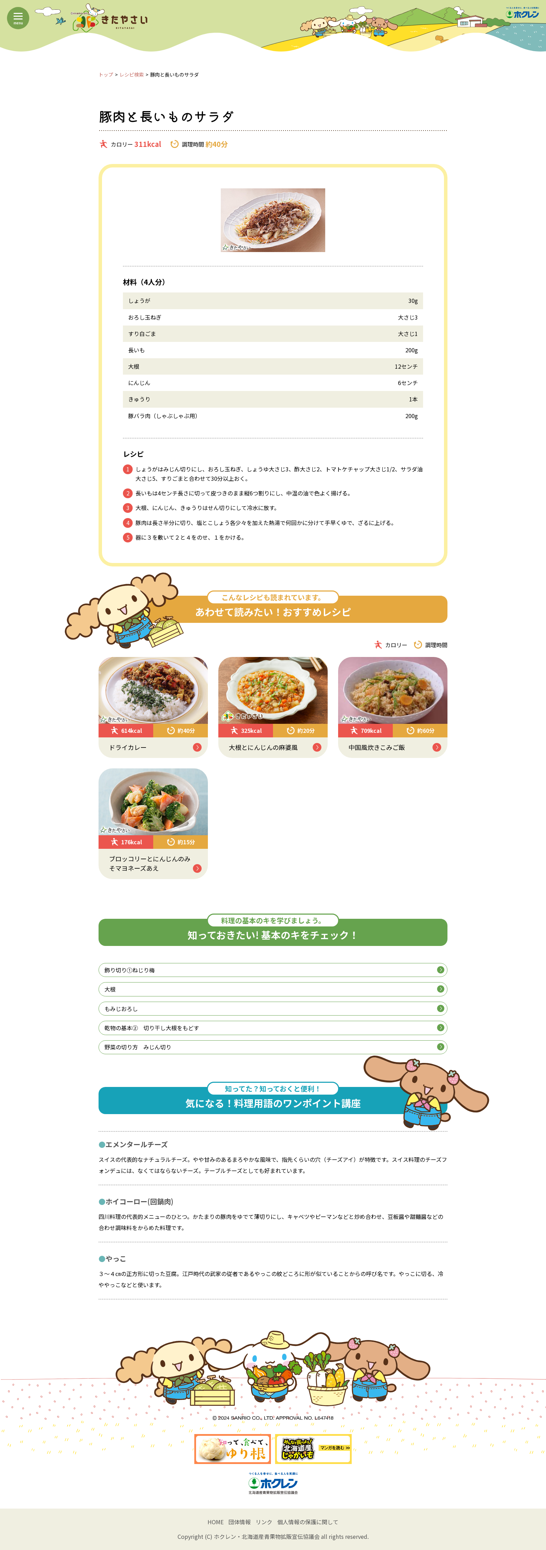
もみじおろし (274, 1008)
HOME (216, 1522)
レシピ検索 (131, 74)
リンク (264, 1522)
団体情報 (239, 1522)
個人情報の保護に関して (307, 1522)
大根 (274, 989)
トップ (106, 74)
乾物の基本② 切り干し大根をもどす (274, 1028)
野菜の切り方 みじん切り (274, 1047)
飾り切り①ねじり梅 (274, 970)
